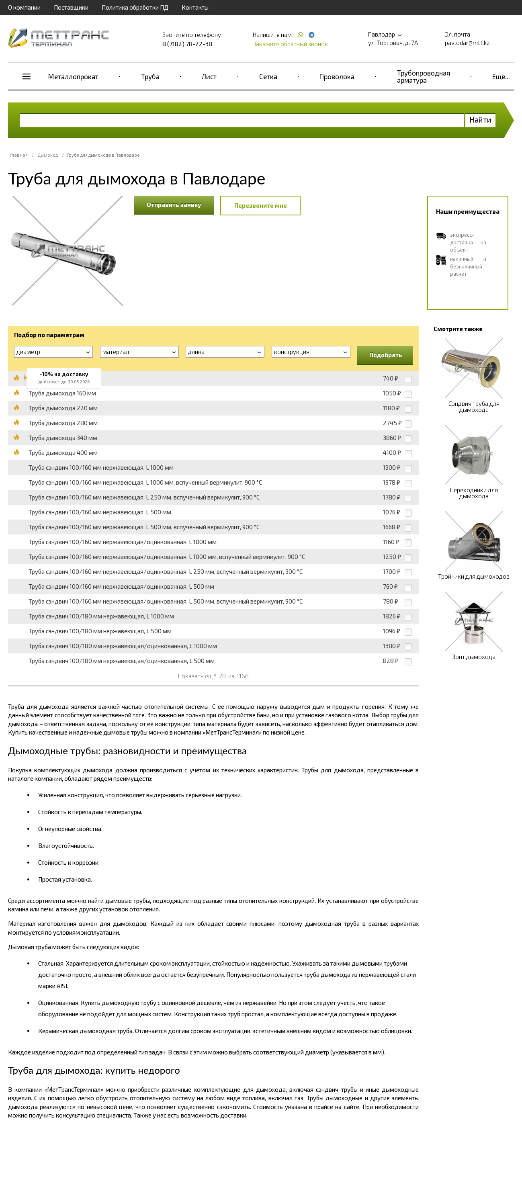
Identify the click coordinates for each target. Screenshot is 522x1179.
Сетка (268, 76)
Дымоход (48, 155)
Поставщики (71, 7)
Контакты (195, 7)
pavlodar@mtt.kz (467, 42)
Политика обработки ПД (135, 7)
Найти (480, 119)
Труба (150, 76)
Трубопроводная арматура (423, 76)
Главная (19, 155)
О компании (24, 7)
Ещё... (501, 76)
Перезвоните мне (260, 205)
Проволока (336, 76)
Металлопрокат (73, 76)
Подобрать (385, 354)
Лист (209, 76)
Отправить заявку (174, 204)
